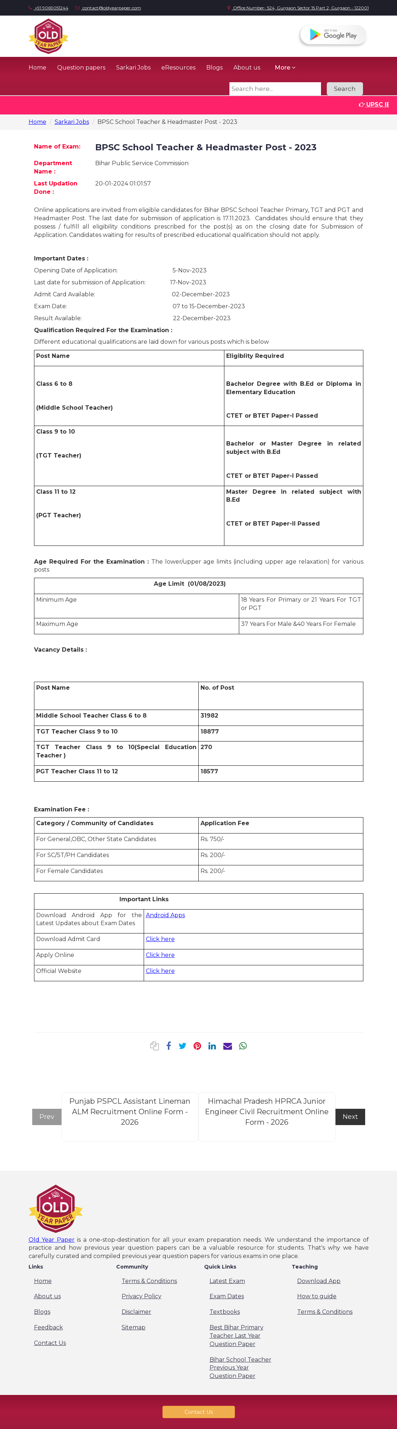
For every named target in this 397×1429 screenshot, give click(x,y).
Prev (46, 1117)
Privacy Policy (141, 1296)
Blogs (214, 67)
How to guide (317, 1296)
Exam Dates (227, 1296)
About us (246, 67)
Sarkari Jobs (133, 67)
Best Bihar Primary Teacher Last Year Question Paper (236, 1335)
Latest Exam (227, 1281)
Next (350, 1117)
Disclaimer (136, 1311)
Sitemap (133, 1327)
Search (345, 88)
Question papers (81, 67)
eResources (178, 67)
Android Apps (165, 915)
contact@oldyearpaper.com (108, 8)
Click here (160, 939)
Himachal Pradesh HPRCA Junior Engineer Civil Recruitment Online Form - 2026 (267, 1111)
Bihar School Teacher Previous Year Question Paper (240, 1368)
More (285, 67)
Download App (319, 1281)
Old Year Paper (52, 1239)
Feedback (48, 1327)
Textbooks (225, 1311)
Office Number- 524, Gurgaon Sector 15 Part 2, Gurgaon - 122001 (298, 8)
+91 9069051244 (48, 8)
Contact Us (50, 1343)
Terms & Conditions (149, 1281)
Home (37, 67)
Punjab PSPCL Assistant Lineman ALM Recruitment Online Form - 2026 (129, 1111)
